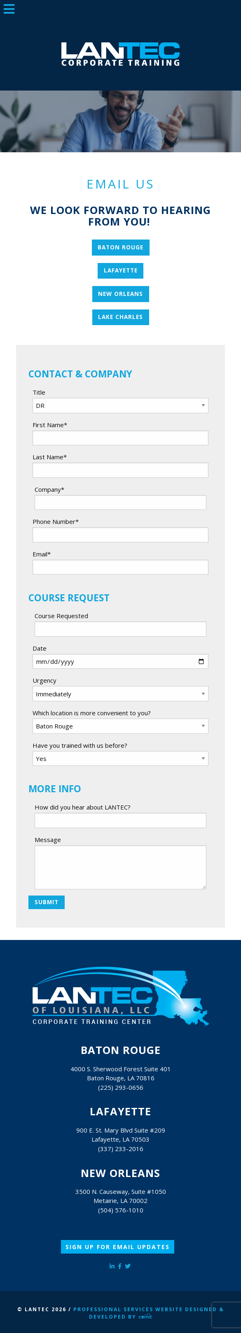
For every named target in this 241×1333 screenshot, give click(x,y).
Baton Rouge (120, 247)
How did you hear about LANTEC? (83, 807)
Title (39, 392)
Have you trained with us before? (80, 745)
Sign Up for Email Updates (118, 1247)
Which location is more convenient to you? (92, 713)
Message (48, 839)
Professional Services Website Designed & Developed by (148, 1313)
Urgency (44, 680)
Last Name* (50, 457)
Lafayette (121, 270)
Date (40, 648)
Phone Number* (56, 521)
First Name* (50, 425)
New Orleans (120, 294)
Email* (42, 554)
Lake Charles (120, 317)
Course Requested (61, 616)
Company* (49, 489)
